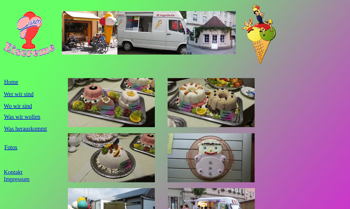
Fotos (10, 147)
